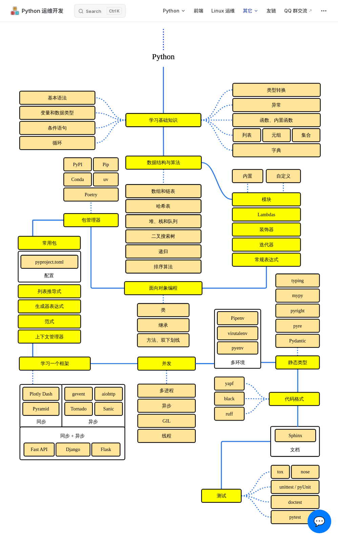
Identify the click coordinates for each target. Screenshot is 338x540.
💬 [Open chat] (319, 521)
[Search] (100, 11)
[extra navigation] (323, 11)
